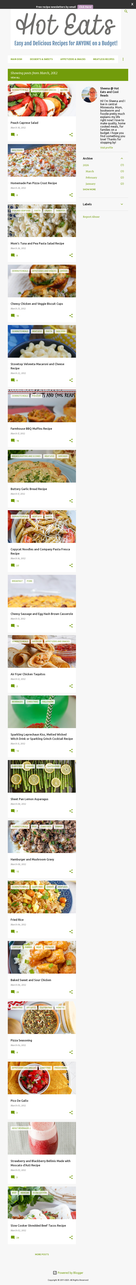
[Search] (126, 11)
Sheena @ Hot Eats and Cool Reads (109, 92)
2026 (86, 165)
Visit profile (106, 147)
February (91, 177)
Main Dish (16, 59)
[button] (71, 135)
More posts (42, 1254)
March (90, 171)
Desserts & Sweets (41, 59)
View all (15, 77)
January (90, 183)
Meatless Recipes (103, 59)
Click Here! (85, 6)
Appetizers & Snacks (72, 59)
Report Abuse (91, 216)
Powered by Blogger (68, 1272)
